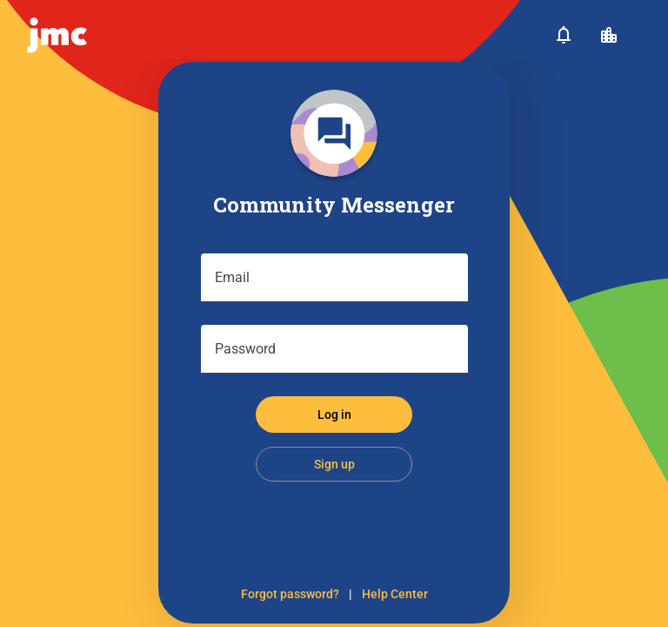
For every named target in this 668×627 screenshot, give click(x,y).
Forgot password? (290, 594)
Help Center (395, 594)
